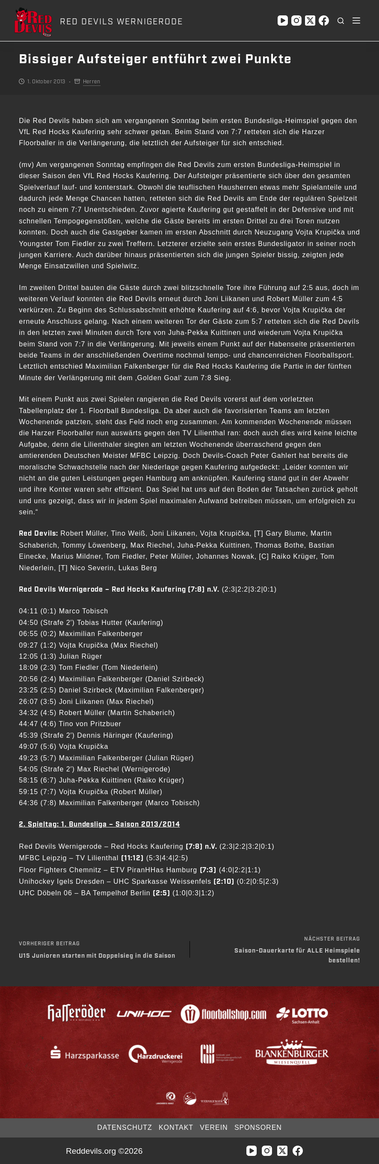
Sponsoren (260, 1127)
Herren (92, 82)
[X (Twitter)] (310, 20)
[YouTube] (283, 20)
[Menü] (356, 20)
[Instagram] (296, 20)
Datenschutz (122, 1127)
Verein (214, 1127)
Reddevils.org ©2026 (104, 1150)
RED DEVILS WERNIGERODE (121, 22)
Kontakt (175, 1127)
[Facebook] (324, 20)
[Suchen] (341, 21)
